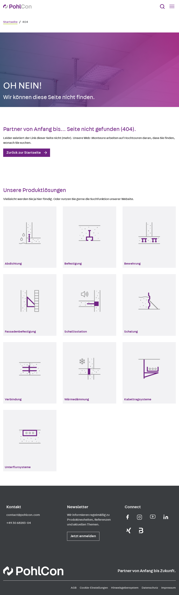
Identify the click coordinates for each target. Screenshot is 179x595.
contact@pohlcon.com (23, 515)
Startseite (10, 22)
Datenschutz (150, 587)
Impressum (168, 587)
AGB (74, 587)
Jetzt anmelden (83, 536)
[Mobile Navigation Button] (172, 6)
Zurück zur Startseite (23, 152)
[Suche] (162, 6)
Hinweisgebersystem (124, 587)
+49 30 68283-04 (18, 523)
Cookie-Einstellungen (94, 587)
